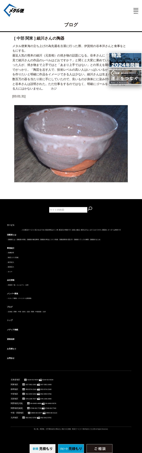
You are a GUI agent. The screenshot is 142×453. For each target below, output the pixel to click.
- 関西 (32, 312)
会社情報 (10, 280)
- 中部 (19, 312)
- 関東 (15, 312)
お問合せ (10, 358)
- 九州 (44, 312)
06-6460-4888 (35, 403)
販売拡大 (11, 262)
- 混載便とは (11, 239)
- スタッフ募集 (12, 298)
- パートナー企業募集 (24, 298)
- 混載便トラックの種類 (81, 239)
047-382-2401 (31, 384)
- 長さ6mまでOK (39, 230)
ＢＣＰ (10, 272)
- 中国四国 (38, 312)
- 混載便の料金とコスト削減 (48, 239)
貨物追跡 (10, 339)
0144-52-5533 (32, 380)
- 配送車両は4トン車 (51, 230)
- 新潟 (23, 312)
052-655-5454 (31, 394)
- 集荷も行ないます (86, 230)
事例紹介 (10, 248)
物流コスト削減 (13, 257)
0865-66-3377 (36, 413)
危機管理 (11, 253)
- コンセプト (20, 285)
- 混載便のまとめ (95, 239)
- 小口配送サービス (27, 230)
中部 (20, 38)
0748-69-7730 (35, 408)
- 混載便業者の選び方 (65, 239)
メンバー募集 (12, 294)
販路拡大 (11, 267)
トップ (10, 320)
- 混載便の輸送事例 (32, 239)
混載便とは (11, 235)
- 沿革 (26, 285)
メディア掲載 (12, 330)
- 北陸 (28, 312)
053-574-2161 (31, 389)
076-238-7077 (31, 399)
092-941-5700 (31, 418)
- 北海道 (9, 312)
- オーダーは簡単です (114, 230)
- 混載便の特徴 (21, 239)
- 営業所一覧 (11, 285)
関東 (29, 38)
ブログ (10, 307)
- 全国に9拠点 (75, 230)
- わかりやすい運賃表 (100, 230)
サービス (10, 225)
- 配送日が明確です (64, 230)
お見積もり (11, 349)
